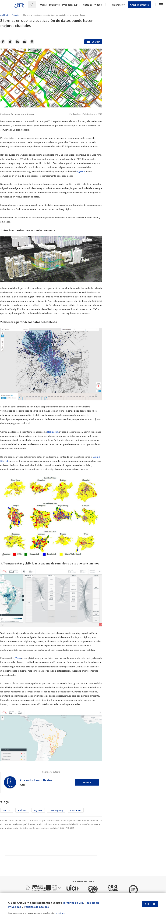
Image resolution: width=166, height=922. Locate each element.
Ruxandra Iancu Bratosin (37, 780)
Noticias (87, 4)
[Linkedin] (17, 41)
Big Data (80, 171)
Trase (18, 658)
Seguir (87, 782)
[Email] (24, 41)
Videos (98, 4)
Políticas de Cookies (36, 907)
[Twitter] (10, 41)
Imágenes (54, 4)
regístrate (60, 912)
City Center (75, 810)
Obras (43, 4)
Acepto (150, 904)
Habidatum (53, 431)
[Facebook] (2, 41)
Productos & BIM (71, 4)
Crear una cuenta (139, 4)
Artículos (22, 810)
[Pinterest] (32, 41)
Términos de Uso (73, 902)
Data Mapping (56, 810)
